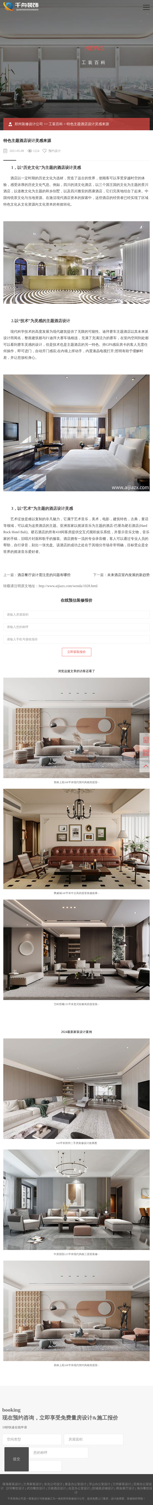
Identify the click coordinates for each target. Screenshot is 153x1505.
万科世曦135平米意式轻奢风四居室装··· (76, 1004)
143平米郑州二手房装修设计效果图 (76, 1143)
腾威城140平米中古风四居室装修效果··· (76, 893)
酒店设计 (65, 167)
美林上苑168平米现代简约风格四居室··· (76, 782)
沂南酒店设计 (57, 1488)
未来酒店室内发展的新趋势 (128, 575)
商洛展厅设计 (125, 1488)
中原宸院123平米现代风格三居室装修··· (76, 1254)
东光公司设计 (53, 1484)
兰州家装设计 (122, 1484)
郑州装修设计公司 (29, 124)
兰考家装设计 (32, 1484)
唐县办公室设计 (75, 1484)
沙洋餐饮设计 (15, 1488)
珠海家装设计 (11, 1484)
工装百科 (56, 124)
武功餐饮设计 (36, 1488)
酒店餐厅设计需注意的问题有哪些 (44, 575)
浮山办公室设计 (99, 1484)
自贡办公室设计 (79, 1488)
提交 (16, 1459)
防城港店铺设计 (103, 1488)
